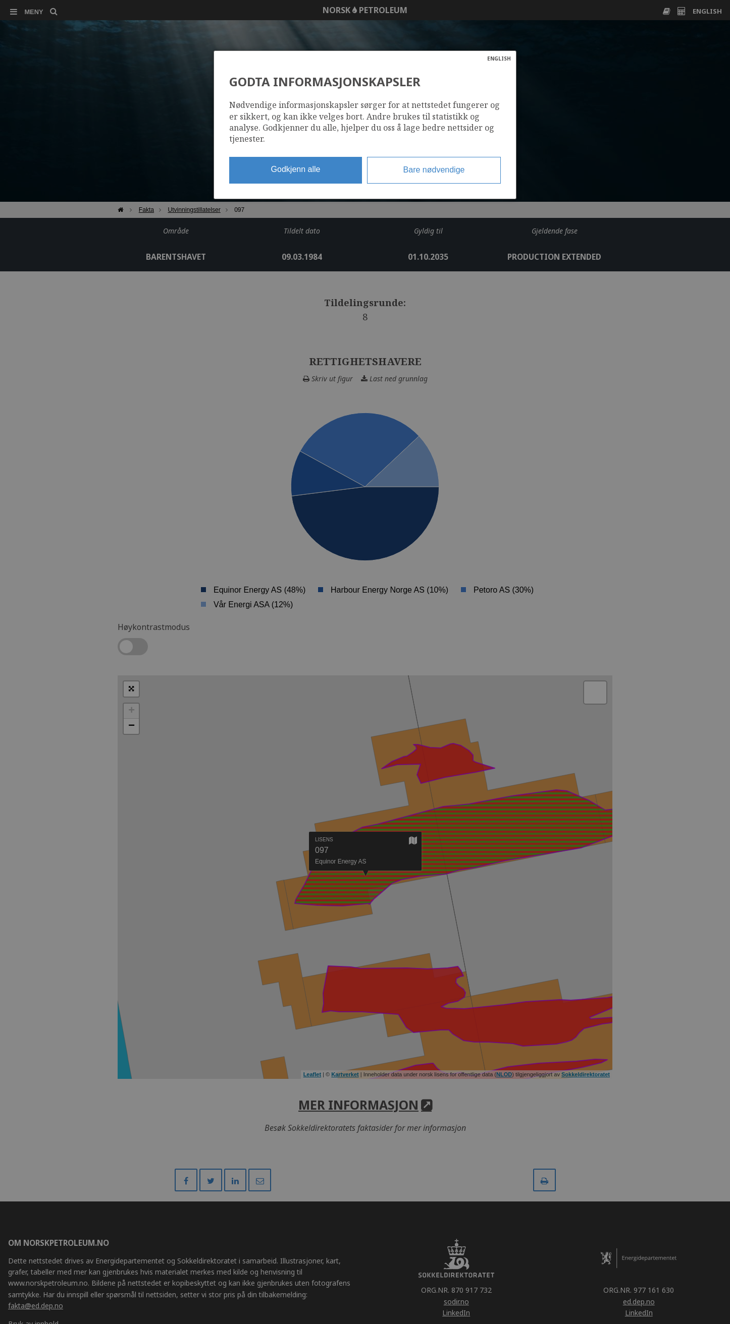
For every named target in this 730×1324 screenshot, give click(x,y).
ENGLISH (499, 58)
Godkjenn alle (296, 169)
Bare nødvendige (434, 169)
